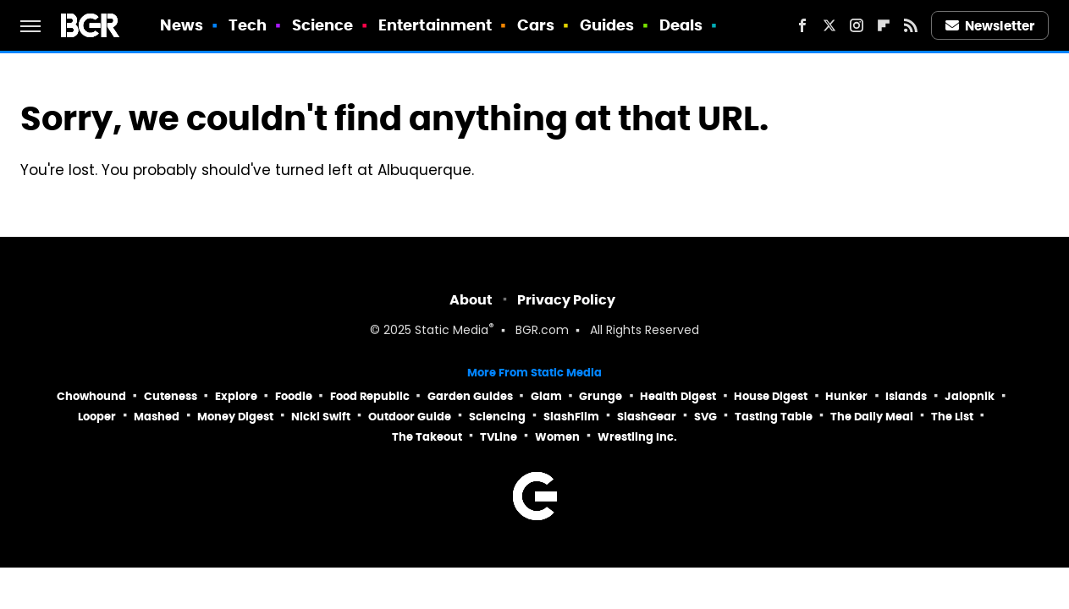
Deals (681, 25)
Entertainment (435, 25)
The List (952, 416)
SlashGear (646, 416)
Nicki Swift (320, 416)
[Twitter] (829, 25)
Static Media (451, 331)
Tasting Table (774, 416)
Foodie (293, 396)
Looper (97, 416)
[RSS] (910, 25)
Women (557, 437)
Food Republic (370, 396)
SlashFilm (571, 416)
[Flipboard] (883, 25)
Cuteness (170, 396)
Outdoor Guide (409, 416)
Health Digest (678, 396)
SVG (705, 416)
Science (323, 25)
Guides (607, 25)
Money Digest (235, 416)
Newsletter (990, 26)
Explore (236, 396)
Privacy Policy (566, 300)
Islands (906, 396)
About (471, 300)
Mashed (156, 416)
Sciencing (497, 416)
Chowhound (91, 396)
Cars (535, 25)
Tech (248, 25)
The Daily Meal (871, 416)
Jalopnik (970, 396)
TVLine (498, 437)
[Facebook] (802, 25)
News (181, 25)
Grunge (600, 396)
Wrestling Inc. (637, 437)
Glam (546, 396)
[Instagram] (856, 25)
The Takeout (427, 437)
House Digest (770, 396)
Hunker (846, 396)
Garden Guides (470, 396)
